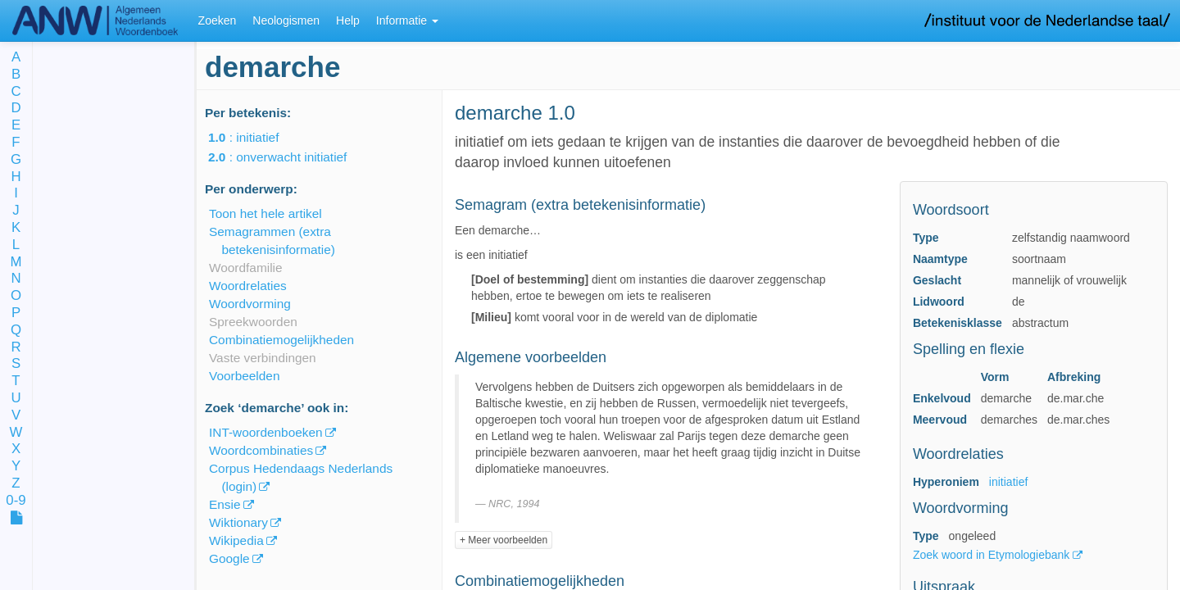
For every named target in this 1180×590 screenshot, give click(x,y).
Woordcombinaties (261, 450)
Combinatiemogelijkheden (281, 340)
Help (348, 20)
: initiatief (255, 137)
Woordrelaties (248, 286)
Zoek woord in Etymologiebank (993, 554)
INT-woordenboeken (266, 432)
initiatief (1008, 481)
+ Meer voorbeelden (503, 540)
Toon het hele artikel (265, 213)
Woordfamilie (246, 268)
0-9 (15, 501)
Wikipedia (236, 540)
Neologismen (286, 20)
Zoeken (217, 20)
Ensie (225, 504)
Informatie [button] (407, 20)
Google (229, 558)
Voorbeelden (244, 376)
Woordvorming (250, 304)
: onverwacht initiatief (289, 157)
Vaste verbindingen (262, 358)
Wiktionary (238, 522)
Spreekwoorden (253, 322)
